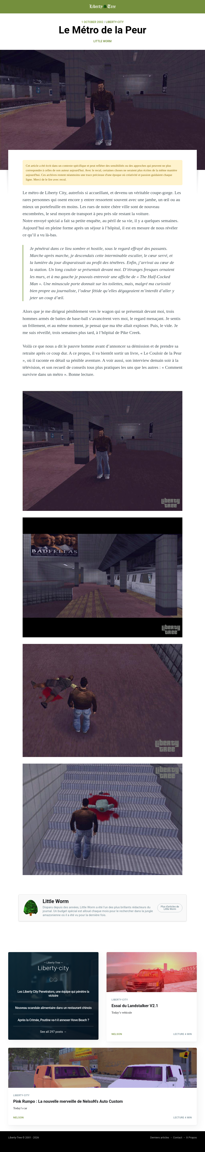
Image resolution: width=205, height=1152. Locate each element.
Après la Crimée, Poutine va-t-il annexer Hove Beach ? (53, 1018)
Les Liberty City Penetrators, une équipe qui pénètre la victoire (53, 992)
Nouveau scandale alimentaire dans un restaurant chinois (53, 1006)
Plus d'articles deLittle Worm (170, 907)
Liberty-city (53, 966)
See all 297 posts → (53, 1030)
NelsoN (117, 1030)
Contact (177, 1137)
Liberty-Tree (15, 1137)
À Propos (191, 1137)
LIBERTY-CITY (115, 22)
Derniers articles (159, 1137)
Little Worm (102, 41)
